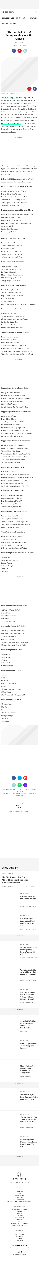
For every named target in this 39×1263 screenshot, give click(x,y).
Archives (19, 1220)
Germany (19, 1236)
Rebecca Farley (19, 42)
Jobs (19, 1193)
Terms (19, 1212)
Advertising (19, 1195)
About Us (19, 1191)
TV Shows (7, 793)
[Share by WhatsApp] (19, 785)
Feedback (19, 1197)
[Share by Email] (25, 51)
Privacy (19, 1213)
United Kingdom (20, 1234)
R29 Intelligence (19, 1199)
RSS (19, 1222)
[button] (19, 50)
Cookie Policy (19, 1216)
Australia (19, 1240)
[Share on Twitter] (19, 778)
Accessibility (19, 1218)
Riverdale (19, 795)
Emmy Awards (17, 793)
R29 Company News (19, 1210)
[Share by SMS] (25, 785)
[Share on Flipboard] (25, 778)
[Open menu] (36, 11)
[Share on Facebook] (14, 51)
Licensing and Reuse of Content (19, 1201)
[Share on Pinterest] (19, 51)
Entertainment (29, 793)
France (19, 1238)
